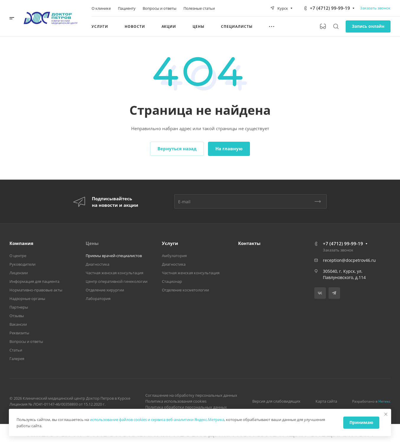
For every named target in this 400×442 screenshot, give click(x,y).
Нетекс (384, 401)
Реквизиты (19, 332)
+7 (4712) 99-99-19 (330, 8)
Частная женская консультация (114, 272)
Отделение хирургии (105, 290)
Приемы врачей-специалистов (114, 255)
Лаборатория (98, 298)
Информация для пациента (34, 281)
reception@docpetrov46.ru (349, 260)
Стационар (172, 281)
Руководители (22, 264)
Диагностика (97, 264)
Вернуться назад (176, 148)
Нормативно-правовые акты (35, 290)
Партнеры (18, 307)
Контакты (249, 243)
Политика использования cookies (175, 401)
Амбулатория (174, 255)
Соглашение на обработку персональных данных (191, 395)
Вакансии (18, 324)
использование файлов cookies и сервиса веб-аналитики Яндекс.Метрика (157, 419)
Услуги (170, 243)
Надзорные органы (27, 298)
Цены (92, 243)
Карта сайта (326, 401)
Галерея (16, 358)
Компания (21, 243)
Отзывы (16, 315)
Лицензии (18, 272)
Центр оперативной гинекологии (116, 281)
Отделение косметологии (185, 290)
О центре (17, 255)
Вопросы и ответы (26, 341)
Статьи (15, 350)
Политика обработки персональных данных (186, 407)
